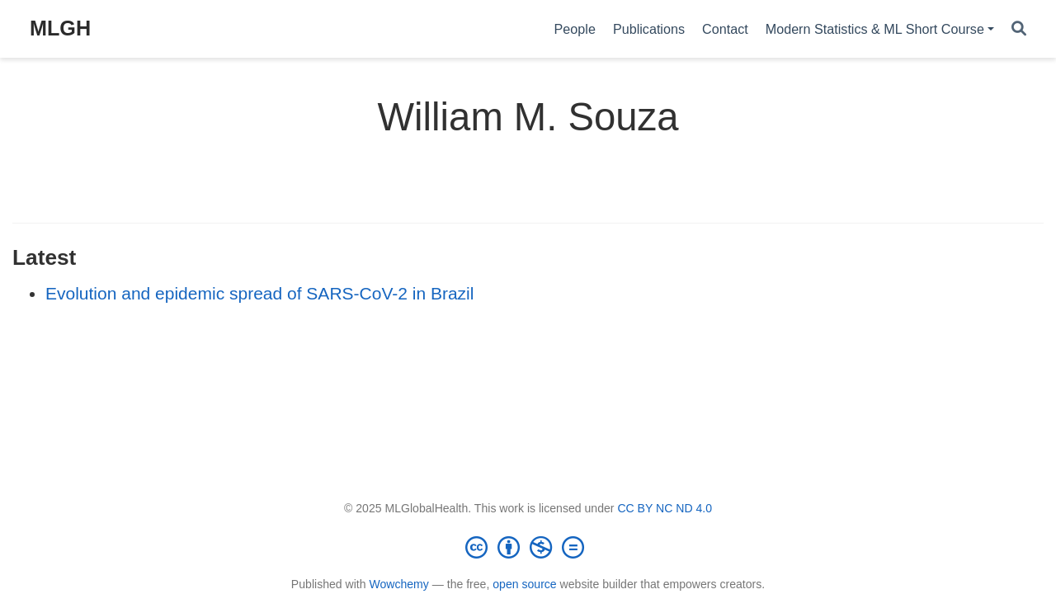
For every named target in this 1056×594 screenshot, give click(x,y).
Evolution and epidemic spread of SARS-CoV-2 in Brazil (259, 293)
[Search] (1018, 29)
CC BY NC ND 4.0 (664, 508)
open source (524, 584)
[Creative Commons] (528, 547)
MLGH (60, 28)
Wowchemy (398, 584)
